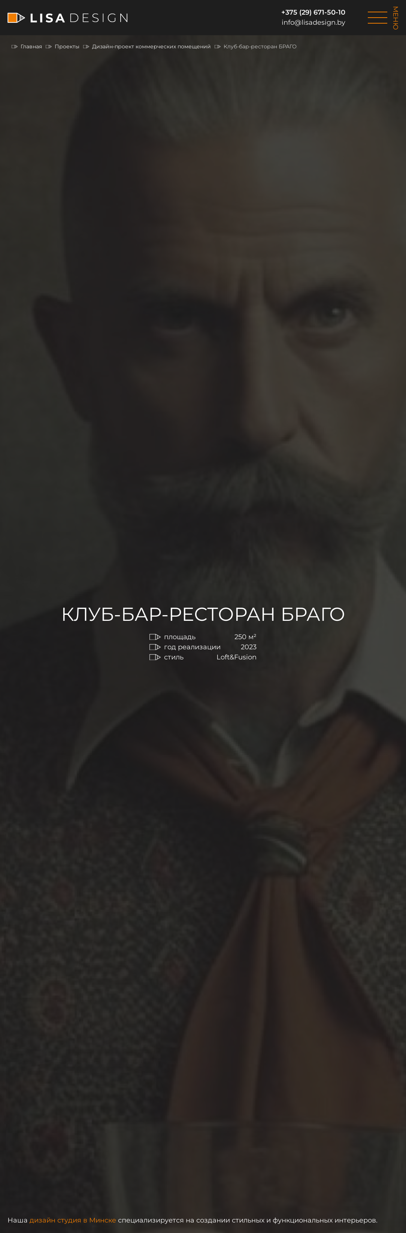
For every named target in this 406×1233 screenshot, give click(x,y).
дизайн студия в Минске (73, 1220)
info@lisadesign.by (313, 22)
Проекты (67, 46)
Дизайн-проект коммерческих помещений (151, 46)
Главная (31, 46)
